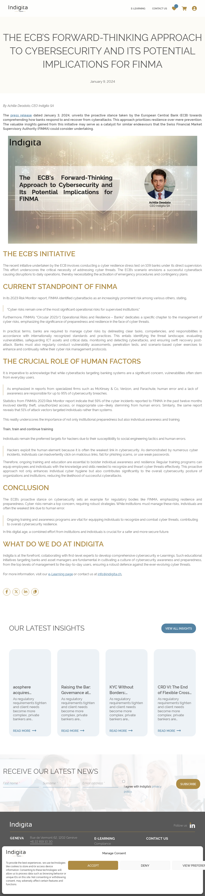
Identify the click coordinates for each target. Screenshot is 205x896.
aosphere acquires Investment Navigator (23, 689)
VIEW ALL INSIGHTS (178, 628)
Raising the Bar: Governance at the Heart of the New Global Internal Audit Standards (76, 689)
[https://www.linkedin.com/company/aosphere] (192, 825)
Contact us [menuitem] (159, 8)
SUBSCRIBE (188, 784)
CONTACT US (157, 838)
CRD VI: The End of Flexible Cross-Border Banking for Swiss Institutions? (174, 689)
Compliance (102, 843)
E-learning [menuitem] (138, 8)
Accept (93, 865)
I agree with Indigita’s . (143, 788)
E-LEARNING (104, 838)
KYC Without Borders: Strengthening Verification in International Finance (123, 689)
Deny (145, 865)
